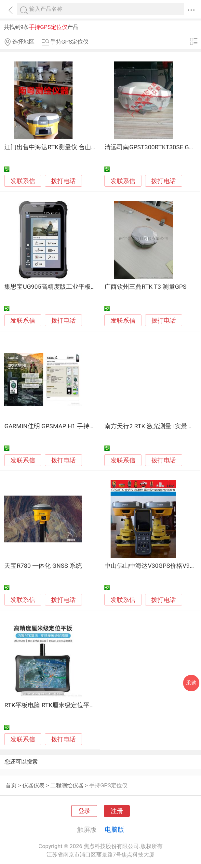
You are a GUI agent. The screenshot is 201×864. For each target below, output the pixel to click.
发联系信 (22, 181)
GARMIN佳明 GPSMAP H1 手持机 (49, 426)
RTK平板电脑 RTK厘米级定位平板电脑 (56, 705)
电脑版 (114, 829)
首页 (11, 785)
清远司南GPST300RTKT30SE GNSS (152, 147)
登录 (84, 811)
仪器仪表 (33, 785)
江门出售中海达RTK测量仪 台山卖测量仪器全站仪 (72, 147)
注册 (117, 811)
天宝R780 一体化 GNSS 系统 (43, 565)
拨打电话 (63, 181)
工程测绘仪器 (67, 785)
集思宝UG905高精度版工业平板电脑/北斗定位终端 (73, 286)
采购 (191, 683)
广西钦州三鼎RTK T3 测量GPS (145, 286)
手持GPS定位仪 (108, 785)
